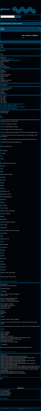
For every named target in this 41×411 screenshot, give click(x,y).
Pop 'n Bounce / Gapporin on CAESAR (9, 105)
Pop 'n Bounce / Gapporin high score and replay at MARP (13, 106)
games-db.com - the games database (15, 408)
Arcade (7, 23)
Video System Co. (9, 58)
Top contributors (4, 398)
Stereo (6, 81)
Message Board (13, 19)
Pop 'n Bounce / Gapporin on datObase (9, 108)
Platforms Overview (5, 19)
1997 (24, 37)
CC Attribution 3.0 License (13, 351)
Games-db (3, 23)
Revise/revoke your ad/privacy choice (34, 408)
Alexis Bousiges (6, 351)
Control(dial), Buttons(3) (15, 60)
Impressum (20, 409)
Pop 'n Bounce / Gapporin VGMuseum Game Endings (12, 103)
